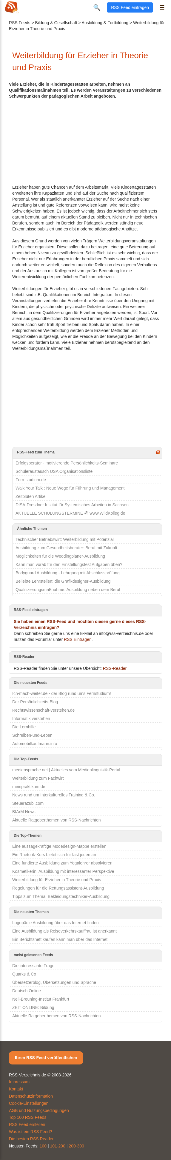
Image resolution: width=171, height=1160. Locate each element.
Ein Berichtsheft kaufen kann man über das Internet (59, 939)
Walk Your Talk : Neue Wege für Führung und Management (70, 488)
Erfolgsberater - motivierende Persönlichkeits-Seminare (67, 463)
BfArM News (24, 811)
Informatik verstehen (31, 718)
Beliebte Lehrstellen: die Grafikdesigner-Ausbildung (63, 581)
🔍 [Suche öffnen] (97, 7)
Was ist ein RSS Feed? (30, 1131)
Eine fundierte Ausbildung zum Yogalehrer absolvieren (62, 863)
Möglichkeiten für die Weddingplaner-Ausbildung (60, 556)
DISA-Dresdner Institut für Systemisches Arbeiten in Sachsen (72, 504)
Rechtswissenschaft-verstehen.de (43, 710)
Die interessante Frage (33, 965)
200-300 (76, 1146)
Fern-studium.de (31, 479)
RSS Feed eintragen (130, 7)
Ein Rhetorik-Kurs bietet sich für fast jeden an (54, 854)
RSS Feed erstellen (27, 1124)
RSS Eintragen (78, 639)
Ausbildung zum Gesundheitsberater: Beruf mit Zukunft (66, 547)
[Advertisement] (87, 141)
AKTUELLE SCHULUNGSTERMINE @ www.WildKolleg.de (70, 513)
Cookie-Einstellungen (28, 1103)
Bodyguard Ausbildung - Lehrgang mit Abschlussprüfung (68, 572)
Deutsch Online (26, 990)
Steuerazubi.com (28, 803)
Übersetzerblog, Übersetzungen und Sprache (54, 982)
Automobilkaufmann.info (34, 743)
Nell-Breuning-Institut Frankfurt (40, 999)
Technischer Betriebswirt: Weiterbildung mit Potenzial (65, 539)
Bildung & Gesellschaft (56, 22)
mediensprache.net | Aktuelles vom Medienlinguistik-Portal (66, 769)
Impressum (19, 1081)
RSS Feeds (19, 22)
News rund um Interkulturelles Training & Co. (53, 795)
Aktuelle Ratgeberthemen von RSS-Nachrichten (56, 820)
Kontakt (16, 1089)
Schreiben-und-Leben (32, 735)
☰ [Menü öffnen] (162, 7)
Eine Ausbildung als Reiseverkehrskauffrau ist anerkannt (64, 931)
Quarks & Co (24, 974)
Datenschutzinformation (31, 1096)
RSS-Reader (115, 668)
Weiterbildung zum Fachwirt (38, 778)
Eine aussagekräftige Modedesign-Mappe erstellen (59, 846)
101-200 (57, 1146)
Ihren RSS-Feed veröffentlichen (46, 1057)
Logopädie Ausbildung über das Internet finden (55, 922)
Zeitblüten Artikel (31, 496)
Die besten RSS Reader (31, 1138)
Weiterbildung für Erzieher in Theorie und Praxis (56, 879)
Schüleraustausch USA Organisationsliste (54, 471)
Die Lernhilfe (24, 726)
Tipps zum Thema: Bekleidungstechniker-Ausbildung (61, 896)
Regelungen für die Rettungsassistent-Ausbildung (58, 888)
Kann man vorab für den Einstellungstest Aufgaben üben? (69, 564)
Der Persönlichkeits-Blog (35, 701)
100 (43, 1146)
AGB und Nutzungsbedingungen (39, 1110)
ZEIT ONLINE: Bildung (33, 1007)
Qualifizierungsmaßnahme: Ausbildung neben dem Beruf (68, 589)
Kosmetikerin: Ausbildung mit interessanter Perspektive (63, 871)
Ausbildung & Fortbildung (105, 22)
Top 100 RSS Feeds (27, 1117)
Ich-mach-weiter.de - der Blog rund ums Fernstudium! (61, 693)
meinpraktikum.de (28, 786)
